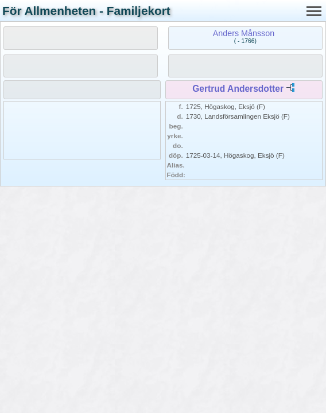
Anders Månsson (243, 33)
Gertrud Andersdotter (238, 88)
